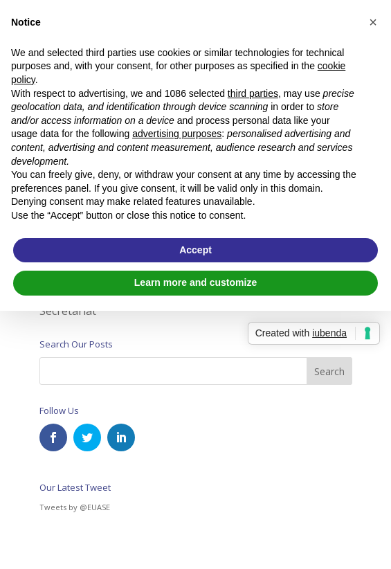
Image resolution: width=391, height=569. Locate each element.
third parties (253, 93)
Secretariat (67, 310)
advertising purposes (176, 133)
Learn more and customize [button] (195, 282)
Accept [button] (195, 249)
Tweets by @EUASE (74, 507)
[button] (373, 22)
